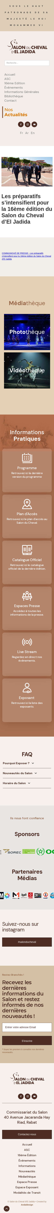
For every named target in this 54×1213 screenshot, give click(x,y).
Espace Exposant (27, 1187)
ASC (7, 78)
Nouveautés (27, 1171)
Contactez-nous (27, 1134)
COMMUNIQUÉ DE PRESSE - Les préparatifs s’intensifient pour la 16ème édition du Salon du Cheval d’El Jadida (26, 256)
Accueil (9, 74)
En (33, 133)
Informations (27, 1166)
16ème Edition (14, 83)
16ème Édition (27, 1155)
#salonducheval (27, 942)
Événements (13, 87)
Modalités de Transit (27, 1192)
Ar (27, 133)
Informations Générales (21, 91)
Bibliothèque (13, 96)
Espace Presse (27, 1182)
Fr (21, 133)
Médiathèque (27, 1176)
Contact (10, 100)
